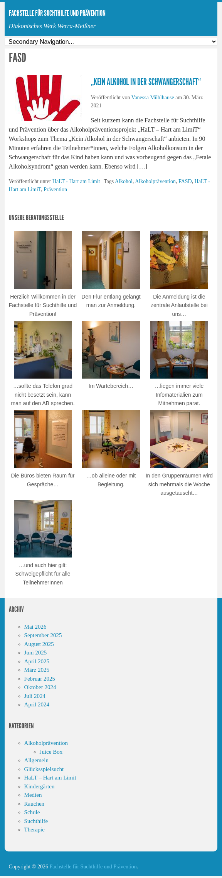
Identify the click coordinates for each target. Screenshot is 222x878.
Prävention (55, 189)
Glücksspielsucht (44, 769)
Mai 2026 (35, 627)
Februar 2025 (39, 679)
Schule (32, 812)
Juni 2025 (35, 652)
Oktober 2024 (40, 687)
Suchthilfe (36, 821)
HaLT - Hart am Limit (76, 181)
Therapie (34, 829)
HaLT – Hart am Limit (50, 778)
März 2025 (36, 670)
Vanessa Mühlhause (152, 97)
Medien (33, 795)
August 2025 (39, 644)
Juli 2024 (34, 696)
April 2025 (36, 661)
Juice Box (51, 752)
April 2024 (36, 704)
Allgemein (36, 760)
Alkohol (124, 181)
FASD (185, 181)
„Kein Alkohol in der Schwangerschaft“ (146, 82)
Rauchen (34, 804)
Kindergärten (39, 786)
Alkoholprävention (155, 181)
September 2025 (43, 635)
